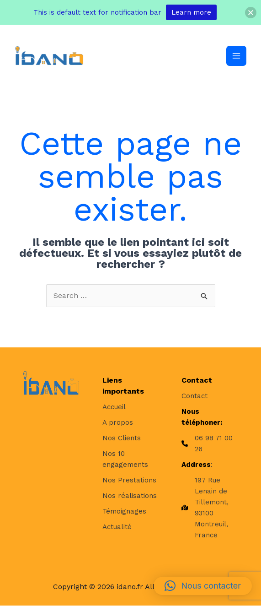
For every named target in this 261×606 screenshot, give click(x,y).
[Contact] (194, 395)
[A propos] (117, 422)
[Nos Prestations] (129, 480)
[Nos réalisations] (129, 495)
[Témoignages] (124, 511)
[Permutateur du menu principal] (236, 56)
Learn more (191, 12)
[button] (203, 586)
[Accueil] (114, 406)
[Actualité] (117, 526)
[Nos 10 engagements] (130, 459)
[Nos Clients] (121, 438)
